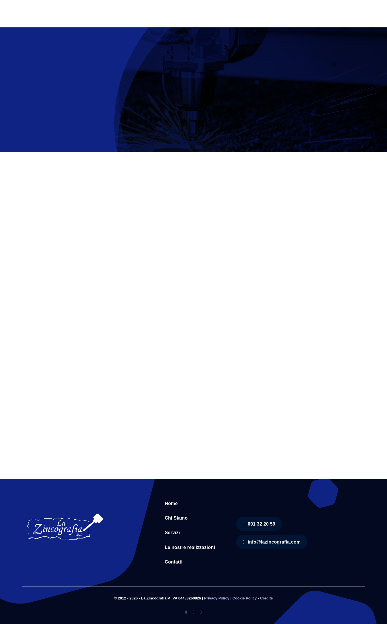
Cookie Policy (244, 598)
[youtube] (200, 612)
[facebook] (186, 612)
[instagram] (193, 612)
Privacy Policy (216, 598)
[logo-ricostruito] (65, 512)
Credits (266, 598)
